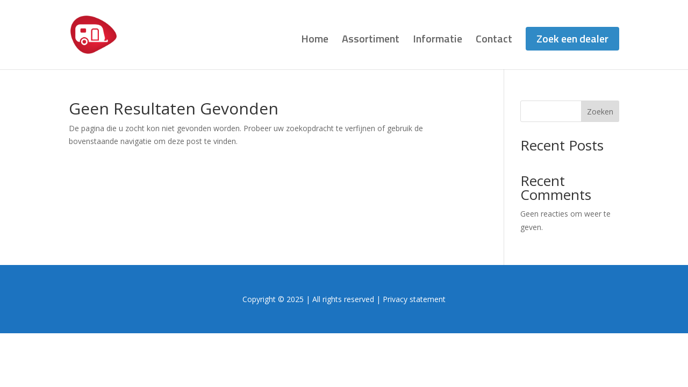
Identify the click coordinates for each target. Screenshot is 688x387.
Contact (494, 41)
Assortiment (370, 41)
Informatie (437, 41)
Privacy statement (414, 299)
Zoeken (600, 111)
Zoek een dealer (572, 38)
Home (314, 41)
